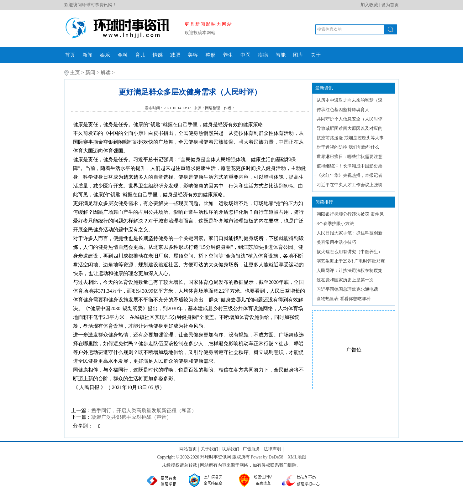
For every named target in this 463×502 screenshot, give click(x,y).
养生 (228, 55)
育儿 (140, 55)
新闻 (87, 55)
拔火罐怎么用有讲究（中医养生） (349, 251)
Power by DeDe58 (267, 457)
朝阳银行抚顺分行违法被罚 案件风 (350, 214)
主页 (75, 72)
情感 (158, 55)
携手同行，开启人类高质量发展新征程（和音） (144, 410)
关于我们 (209, 449)
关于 (316, 55)
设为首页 (390, 5)
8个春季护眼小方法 (335, 223)
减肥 (175, 55)
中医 (245, 55)
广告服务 (251, 449)
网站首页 (188, 449)
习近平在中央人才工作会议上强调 (349, 184)
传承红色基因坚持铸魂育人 (343, 109)
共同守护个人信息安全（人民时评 (349, 119)
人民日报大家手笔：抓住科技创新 (349, 233)
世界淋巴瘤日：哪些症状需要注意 (349, 156)
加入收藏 (369, 5)
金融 (123, 55)
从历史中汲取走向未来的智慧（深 (349, 100)
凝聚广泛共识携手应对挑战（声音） (131, 417)
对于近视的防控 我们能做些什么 (348, 147)
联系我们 (230, 449)
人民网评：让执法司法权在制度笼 (349, 270)
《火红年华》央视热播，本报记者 (349, 175)
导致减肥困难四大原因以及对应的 (349, 128)
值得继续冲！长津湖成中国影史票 (349, 166)
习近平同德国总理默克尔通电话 (347, 289)
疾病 (263, 55)
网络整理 (213, 108)
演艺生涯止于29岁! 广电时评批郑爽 (351, 261)
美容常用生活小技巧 (336, 242)
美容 (193, 55)
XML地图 (296, 457)
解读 (106, 72)
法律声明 (272, 449)
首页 (70, 55)
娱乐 (105, 55)
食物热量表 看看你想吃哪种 (344, 298)
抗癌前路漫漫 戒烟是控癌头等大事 (350, 138)
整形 (210, 55)
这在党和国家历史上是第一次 (345, 280)
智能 (281, 55)
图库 (298, 55)
